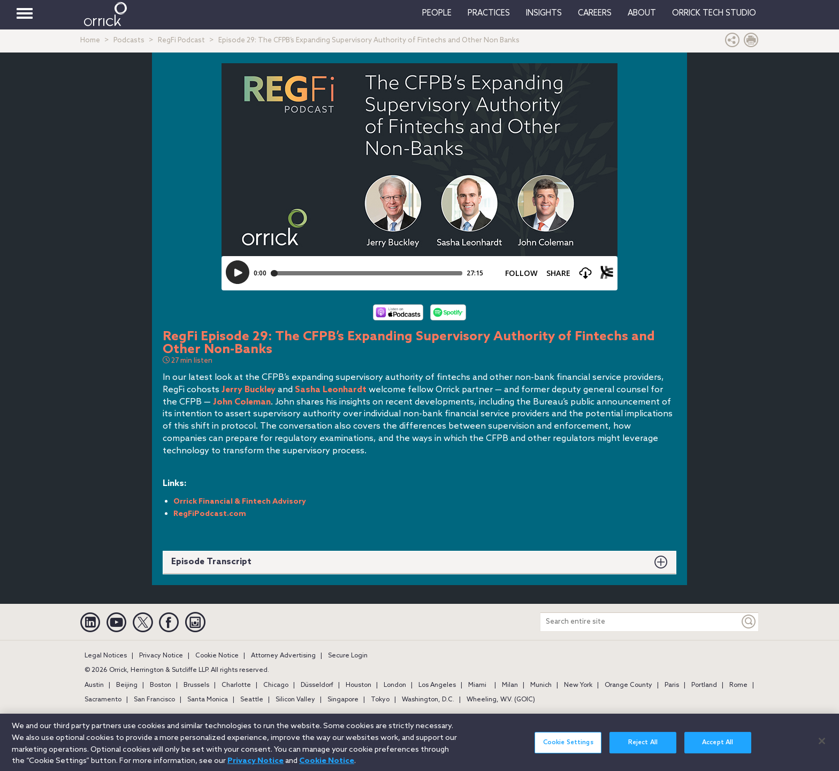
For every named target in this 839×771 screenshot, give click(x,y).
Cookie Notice (217, 656)
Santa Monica (207, 699)
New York (578, 685)
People (437, 13)
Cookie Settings (568, 753)
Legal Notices (106, 656)
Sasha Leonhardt (331, 390)
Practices (489, 13)
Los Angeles (437, 685)
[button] (732, 42)
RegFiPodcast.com (209, 514)
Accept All (717, 753)
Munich (541, 685)
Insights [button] (544, 13)
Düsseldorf (317, 685)
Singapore (343, 699)
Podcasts (128, 40)
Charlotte (236, 685)
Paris (672, 685)
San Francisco (154, 699)
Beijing (127, 685)
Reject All (643, 753)
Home (90, 40)
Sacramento (103, 699)
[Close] (822, 751)
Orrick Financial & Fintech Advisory (239, 501)
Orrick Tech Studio (714, 13)
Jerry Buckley (249, 390)
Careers (595, 13)
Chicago (275, 685)
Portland (704, 685)
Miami (477, 685)
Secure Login (348, 656)
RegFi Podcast (181, 40)
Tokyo (380, 699)
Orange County (628, 685)
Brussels (196, 685)
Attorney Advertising (283, 656)
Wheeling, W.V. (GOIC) (501, 699)
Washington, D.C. (428, 699)
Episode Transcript (211, 562)
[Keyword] (749, 622)
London (395, 685)
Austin (94, 685)
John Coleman (242, 402)
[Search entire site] (640, 622)
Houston (358, 685)
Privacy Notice (161, 656)
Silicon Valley (295, 699)
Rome (738, 685)
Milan (510, 685)
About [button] (642, 13)
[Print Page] (751, 42)
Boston (160, 685)
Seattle (251, 699)
